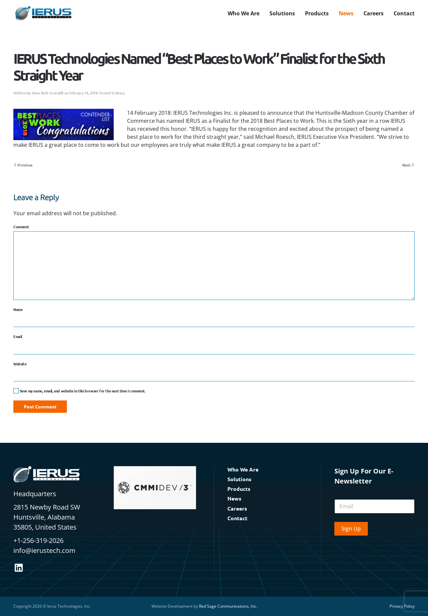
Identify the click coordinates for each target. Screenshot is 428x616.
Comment (21, 226)
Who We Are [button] (243, 13)
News (346, 13)
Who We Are (242, 469)
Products (238, 488)
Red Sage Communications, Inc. (228, 606)
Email (17, 336)
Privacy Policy (402, 606)
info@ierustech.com (44, 550)
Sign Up (351, 528)
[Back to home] (43, 13)
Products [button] (317, 13)
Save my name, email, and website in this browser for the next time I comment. (79, 390)
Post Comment (40, 406)
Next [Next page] (408, 165)
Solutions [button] (282, 13)
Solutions (239, 479)
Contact (404, 13)
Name (17, 309)
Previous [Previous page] (23, 165)
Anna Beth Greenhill (47, 92)
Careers (237, 508)
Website (19, 363)
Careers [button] (373, 13)
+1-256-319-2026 (38, 540)
